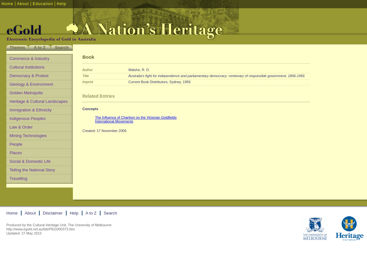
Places (16, 152)
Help (61, 4)
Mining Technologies (28, 135)
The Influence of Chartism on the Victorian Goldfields (136, 117)
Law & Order (21, 127)
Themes (17, 47)
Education (43, 4)
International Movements (114, 121)
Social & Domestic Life (30, 161)
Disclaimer (52, 213)
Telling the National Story (32, 170)
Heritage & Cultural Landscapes (39, 101)
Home (7, 4)
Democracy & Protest (29, 75)
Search (61, 47)
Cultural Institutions (27, 67)
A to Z (39, 47)
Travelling (18, 178)
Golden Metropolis (26, 92)
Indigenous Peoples (28, 118)
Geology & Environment (31, 84)
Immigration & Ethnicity (31, 110)
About (23, 4)
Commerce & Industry (29, 58)
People (16, 144)
